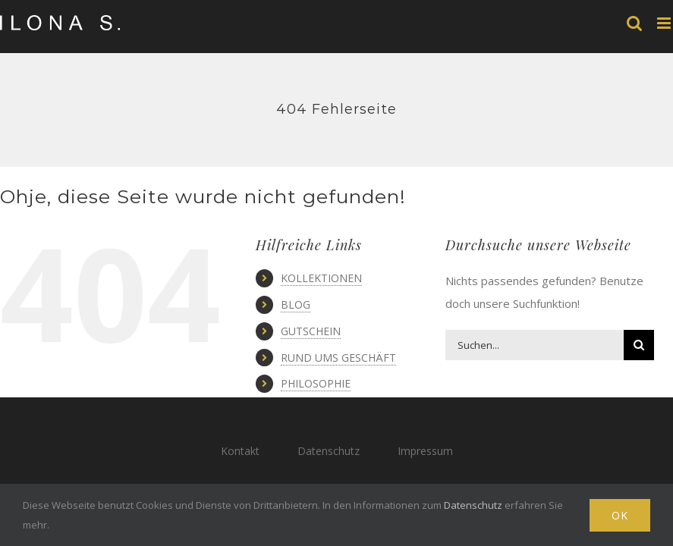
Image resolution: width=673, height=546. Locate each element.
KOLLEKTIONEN (321, 278)
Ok (620, 515)
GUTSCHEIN (311, 331)
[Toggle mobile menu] (665, 23)
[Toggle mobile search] (634, 23)
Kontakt (240, 451)
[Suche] (639, 345)
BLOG (295, 304)
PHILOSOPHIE (316, 383)
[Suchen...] (534, 345)
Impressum (425, 451)
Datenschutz (328, 451)
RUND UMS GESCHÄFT (338, 357)
